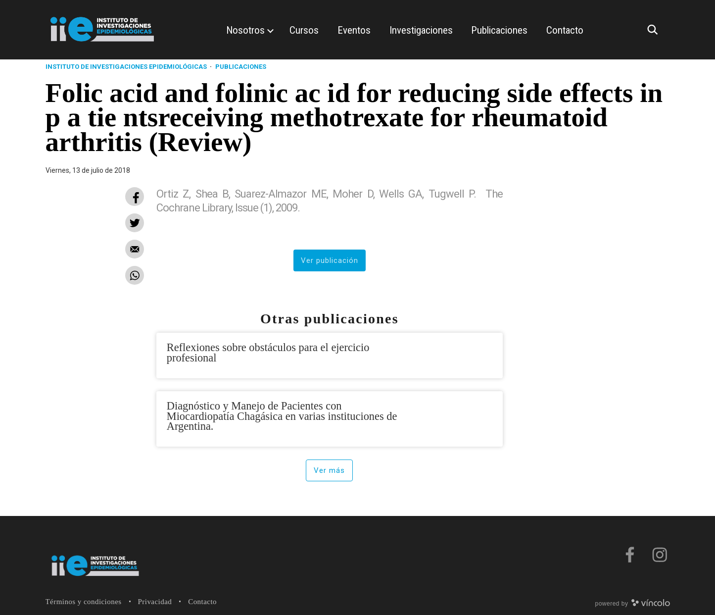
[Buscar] (655, 30)
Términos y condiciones (84, 602)
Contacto (202, 602)
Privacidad (155, 602)
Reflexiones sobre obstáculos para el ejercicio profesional (268, 352)
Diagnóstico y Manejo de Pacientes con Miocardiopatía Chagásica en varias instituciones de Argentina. (282, 416)
